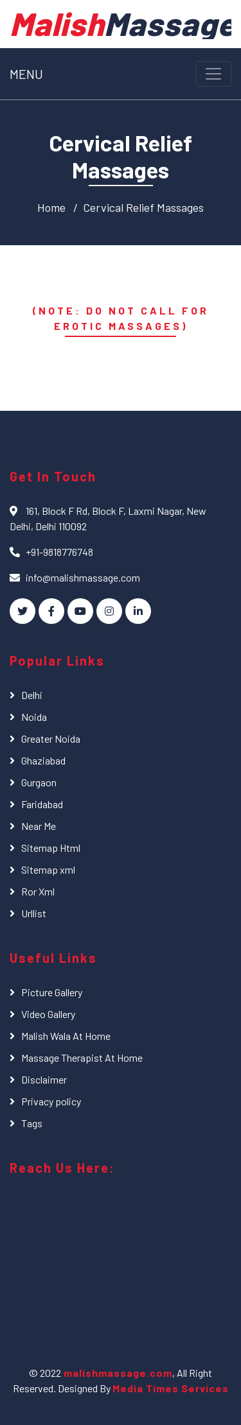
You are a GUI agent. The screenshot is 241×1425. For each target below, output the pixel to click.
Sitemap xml (48, 869)
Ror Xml (38, 891)
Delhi (31, 695)
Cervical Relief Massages (143, 207)
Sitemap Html (50, 848)
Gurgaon (39, 782)
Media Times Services (170, 1388)
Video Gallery (48, 1014)
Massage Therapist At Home (82, 1057)
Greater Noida (50, 738)
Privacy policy (51, 1101)
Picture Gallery (51, 992)
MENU (26, 74)
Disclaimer (44, 1079)
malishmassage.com (116, 1373)
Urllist (33, 913)
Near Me (38, 826)
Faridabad (42, 804)
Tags (31, 1123)
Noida (34, 717)
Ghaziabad (43, 760)
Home (51, 207)
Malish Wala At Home (66, 1036)
